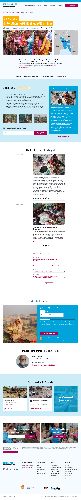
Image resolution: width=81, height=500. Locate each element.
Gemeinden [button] (54, 1)
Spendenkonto (54, 469)
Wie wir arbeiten (69, 467)
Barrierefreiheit (66, 496)
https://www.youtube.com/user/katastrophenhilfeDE (14, 469)
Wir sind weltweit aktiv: (27, 465)
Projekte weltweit (30, 5)
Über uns (60, 5)
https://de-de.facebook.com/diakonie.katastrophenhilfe (4, 469)
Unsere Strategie (69, 473)
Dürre (38, 465)
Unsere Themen (42, 5)
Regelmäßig (53, 308)
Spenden (52, 5)
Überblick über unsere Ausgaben (58, 340)
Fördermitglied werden (56, 467)
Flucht (6, 28)
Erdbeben (39, 467)
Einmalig (44, 308)
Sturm (38, 471)
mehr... (34, 241)
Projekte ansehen (66, 400)
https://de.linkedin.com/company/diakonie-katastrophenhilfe (17, 469)
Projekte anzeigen (26, 467)
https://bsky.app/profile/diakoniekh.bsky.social (10, 469)
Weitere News (49, 283)
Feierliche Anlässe (55, 471)
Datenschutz (47, 496)
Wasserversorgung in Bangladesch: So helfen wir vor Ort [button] (46, 265)
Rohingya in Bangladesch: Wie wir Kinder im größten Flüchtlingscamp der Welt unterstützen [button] (45, 277)
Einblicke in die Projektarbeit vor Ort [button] (41, 254)
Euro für (47, 311)
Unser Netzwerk (68, 475)
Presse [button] (48, 1)
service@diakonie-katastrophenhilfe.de (44, 365)
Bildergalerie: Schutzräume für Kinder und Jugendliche (45, 228)
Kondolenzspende (55, 473)
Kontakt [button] (61, 1)
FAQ (66, 477)
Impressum (41, 496)
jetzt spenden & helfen (48, 333)
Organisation (68, 471)
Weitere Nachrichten (62, 136)
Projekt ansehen (10, 408)
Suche (74, 1)
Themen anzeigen (40, 475)
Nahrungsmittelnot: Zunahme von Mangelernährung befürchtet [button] (45, 260)
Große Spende (54, 475)
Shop (68, 1)
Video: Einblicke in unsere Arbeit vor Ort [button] (42, 271)
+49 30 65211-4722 (39, 362)
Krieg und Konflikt (41, 469)
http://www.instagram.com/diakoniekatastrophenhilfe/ (7, 469)
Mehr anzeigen (54, 477)
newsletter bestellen (40, 133)
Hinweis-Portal (74, 496)
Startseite (5, 12)
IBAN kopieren (11, 452)
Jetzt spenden (59, 436)
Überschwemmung (41, 473)
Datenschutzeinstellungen (56, 496)
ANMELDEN (30, 436)
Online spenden (54, 465)
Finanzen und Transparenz (71, 469)
